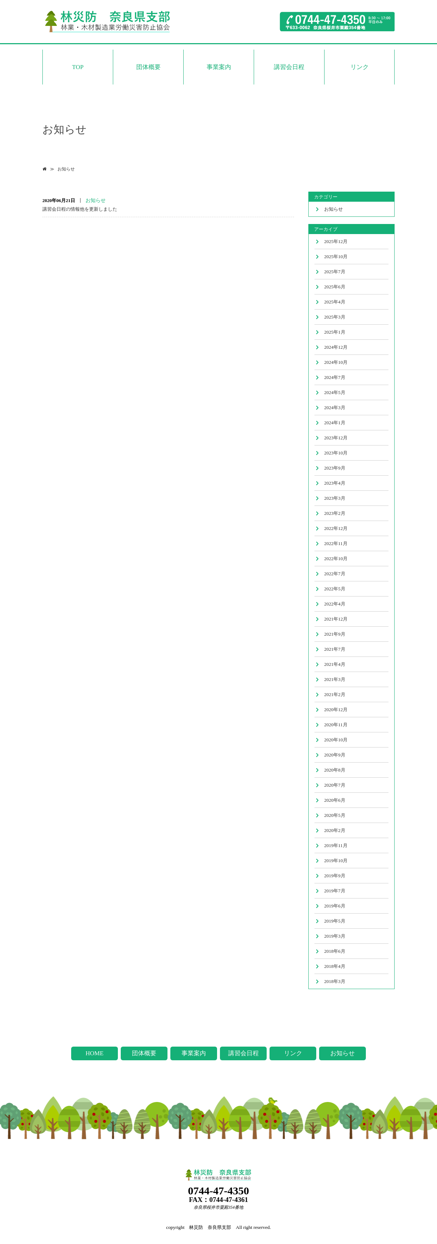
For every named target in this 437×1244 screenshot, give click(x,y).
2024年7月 (334, 377)
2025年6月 (334, 286)
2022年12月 (336, 528)
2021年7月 (334, 649)
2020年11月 (336, 724)
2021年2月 (334, 694)
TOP (78, 67)
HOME (95, 1053)
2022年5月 (334, 588)
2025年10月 (336, 256)
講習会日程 (289, 67)
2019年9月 (334, 875)
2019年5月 (334, 921)
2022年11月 (336, 543)
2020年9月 (334, 755)
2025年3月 (334, 317)
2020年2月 (334, 830)
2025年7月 (334, 271)
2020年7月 (334, 785)
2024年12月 (336, 347)
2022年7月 (334, 573)
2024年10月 (336, 362)
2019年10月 (336, 860)
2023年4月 (334, 483)
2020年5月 (334, 815)
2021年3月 (334, 679)
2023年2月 (334, 513)
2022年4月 (334, 604)
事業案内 (219, 67)
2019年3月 (334, 936)
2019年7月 (334, 890)
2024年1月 (334, 422)
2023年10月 (336, 453)
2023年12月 (336, 437)
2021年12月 (336, 619)
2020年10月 (336, 739)
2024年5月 (334, 392)
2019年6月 (334, 906)
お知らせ (66, 168)
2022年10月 (336, 558)
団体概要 (148, 67)
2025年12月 (336, 241)
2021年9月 (334, 634)
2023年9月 (334, 468)
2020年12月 (336, 709)
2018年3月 (334, 981)
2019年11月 (336, 845)
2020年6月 (334, 800)
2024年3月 (334, 407)
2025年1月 (334, 332)
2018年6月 (334, 951)
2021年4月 (334, 664)
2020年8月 (334, 770)
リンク (359, 67)
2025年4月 (334, 302)
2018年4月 (334, 966)
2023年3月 (334, 498)
